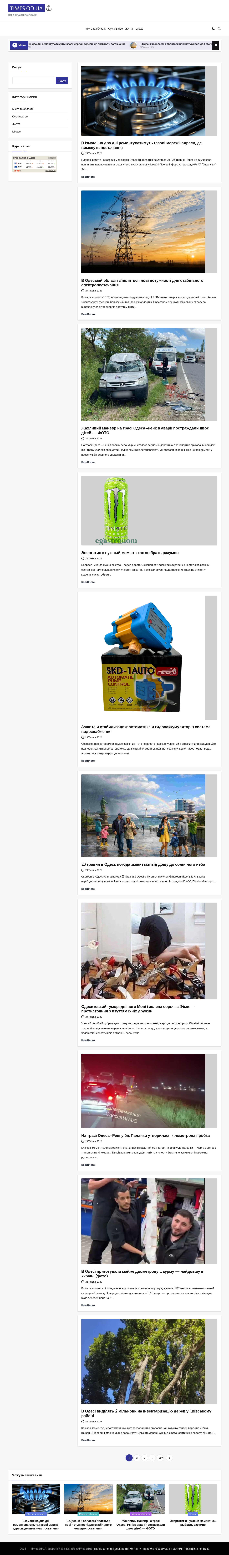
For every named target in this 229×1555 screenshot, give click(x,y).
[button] (169, 1457)
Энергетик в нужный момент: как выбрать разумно (130, 552)
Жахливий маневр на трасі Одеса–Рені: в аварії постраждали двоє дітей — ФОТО (145, 430)
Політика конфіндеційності (111, 1548)
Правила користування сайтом (162, 1548)
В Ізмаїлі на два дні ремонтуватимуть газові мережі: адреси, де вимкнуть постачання (81, 44)
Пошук (16, 67)
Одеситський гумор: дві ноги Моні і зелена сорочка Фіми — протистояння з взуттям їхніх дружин (138, 1009)
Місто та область (22, 109)
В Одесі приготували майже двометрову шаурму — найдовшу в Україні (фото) (142, 1273)
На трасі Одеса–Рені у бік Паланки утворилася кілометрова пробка (145, 1135)
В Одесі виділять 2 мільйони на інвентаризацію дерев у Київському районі (146, 1413)
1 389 (160, 1457)
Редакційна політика (196, 1548)
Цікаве (16, 131)
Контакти (135, 1548)
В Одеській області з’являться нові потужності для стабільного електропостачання (142, 282)
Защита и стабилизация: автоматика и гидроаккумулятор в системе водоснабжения (146, 729)
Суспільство (20, 116)
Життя (16, 124)
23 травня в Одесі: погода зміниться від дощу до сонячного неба (143, 864)
